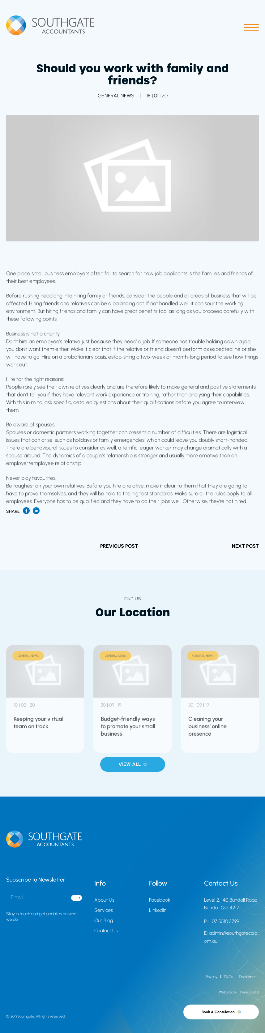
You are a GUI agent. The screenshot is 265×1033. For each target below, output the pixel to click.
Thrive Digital (248, 992)
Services (103, 910)
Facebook (159, 900)
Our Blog (103, 920)
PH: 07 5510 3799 (221, 921)
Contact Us (106, 930)
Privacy (211, 977)
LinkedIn (157, 910)
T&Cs (228, 977)
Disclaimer (247, 977)
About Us (104, 900)
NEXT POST (245, 546)
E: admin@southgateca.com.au (230, 937)
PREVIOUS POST (119, 546)
